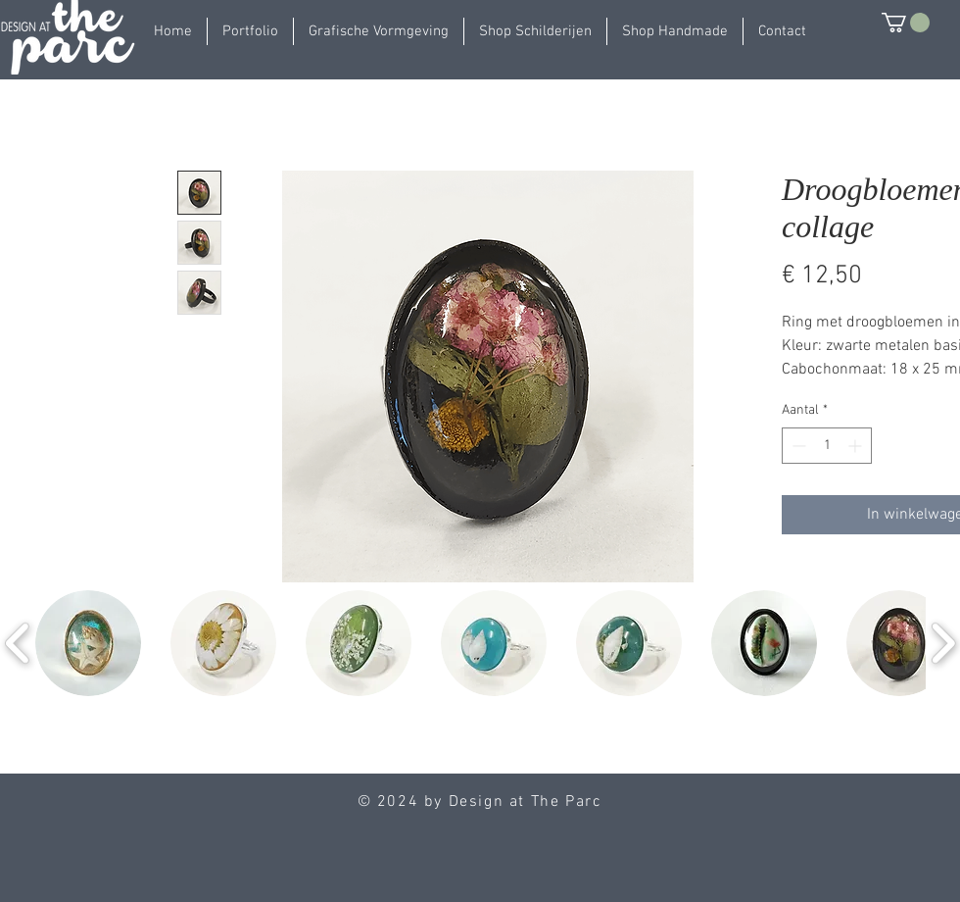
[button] (250, 31)
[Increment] (856, 445)
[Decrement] (797, 445)
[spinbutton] (826, 445)
